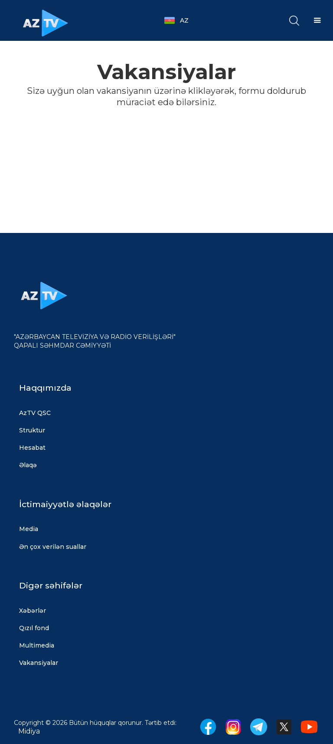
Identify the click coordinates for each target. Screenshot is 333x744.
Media (28, 529)
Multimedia (36, 645)
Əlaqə (28, 465)
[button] (181, 20)
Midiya (29, 731)
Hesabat (32, 448)
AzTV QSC (35, 413)
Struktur (32, 430)
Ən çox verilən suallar (52, 547)
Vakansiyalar (38, 663)
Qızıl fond (34, 628)
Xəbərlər (32, 610)
